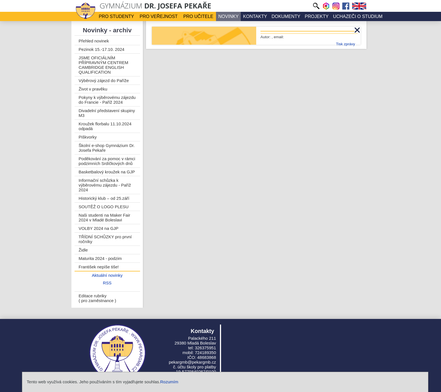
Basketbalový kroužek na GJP (107, 171)
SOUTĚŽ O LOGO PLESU (104, 206)
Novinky (228, 16)
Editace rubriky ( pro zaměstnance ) (97, 298)
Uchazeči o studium (357, 16)
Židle (83, 250)
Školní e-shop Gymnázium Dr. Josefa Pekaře (107, 148)
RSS (107, 282)
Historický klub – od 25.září (104, 198)
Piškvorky (88, 137)
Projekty (316, 16)
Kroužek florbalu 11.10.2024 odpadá (105, 126)
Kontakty (255, 16)
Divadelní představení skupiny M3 (107, 113)
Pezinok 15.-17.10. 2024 (102, 49)
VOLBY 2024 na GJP (98, 228)
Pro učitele (198, 16)
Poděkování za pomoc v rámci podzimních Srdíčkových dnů (107, 161)
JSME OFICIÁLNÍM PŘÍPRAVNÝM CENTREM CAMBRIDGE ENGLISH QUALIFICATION (103, 64)
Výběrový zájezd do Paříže (104, 80)
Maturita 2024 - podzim (100, 258)
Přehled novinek (94, 40)
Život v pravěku (93, 89)
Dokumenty (285, 16)
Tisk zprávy (345, 44)
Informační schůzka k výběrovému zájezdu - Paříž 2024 (105, 185)
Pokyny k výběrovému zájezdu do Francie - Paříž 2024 (107, 100)
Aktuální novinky (107, 275)
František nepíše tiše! (99, 266)
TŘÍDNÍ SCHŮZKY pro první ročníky (105, 239)
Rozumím (169, 381)
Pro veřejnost (159, 16)
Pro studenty (116, 16)
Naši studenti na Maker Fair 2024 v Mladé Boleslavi (104, 217)
